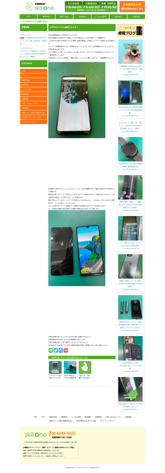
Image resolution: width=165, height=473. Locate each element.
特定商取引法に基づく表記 (31, 117)
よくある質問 (100, 16)
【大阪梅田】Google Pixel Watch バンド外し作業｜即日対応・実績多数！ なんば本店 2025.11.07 (130, 68)
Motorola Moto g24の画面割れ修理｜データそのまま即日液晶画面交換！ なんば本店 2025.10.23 (130, 109)
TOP (28, 16)
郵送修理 (118, 16)
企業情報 (136, 16)
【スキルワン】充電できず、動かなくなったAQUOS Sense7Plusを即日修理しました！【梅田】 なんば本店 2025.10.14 (130, 127)
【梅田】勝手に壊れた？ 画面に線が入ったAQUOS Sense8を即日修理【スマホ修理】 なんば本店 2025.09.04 (130, 204)
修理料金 (46, 16)
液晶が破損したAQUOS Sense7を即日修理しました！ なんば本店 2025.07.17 (130, 405)
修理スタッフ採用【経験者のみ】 (33, 113)
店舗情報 (82, 16)
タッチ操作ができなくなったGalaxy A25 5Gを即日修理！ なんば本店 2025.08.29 (130, 244)
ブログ (24, 75)
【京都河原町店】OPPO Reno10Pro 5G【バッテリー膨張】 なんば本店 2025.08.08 (130, 365)
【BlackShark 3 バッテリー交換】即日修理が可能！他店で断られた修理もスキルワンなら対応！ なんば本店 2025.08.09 (130, 324)
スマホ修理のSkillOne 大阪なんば (82, 467)
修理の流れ (64, 16)
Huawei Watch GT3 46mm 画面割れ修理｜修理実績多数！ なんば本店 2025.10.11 (130, 165)
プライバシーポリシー (30, 122)
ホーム (21, 21)
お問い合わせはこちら (30, 103)
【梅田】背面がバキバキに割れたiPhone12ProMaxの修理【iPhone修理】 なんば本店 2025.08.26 (130, 283)
